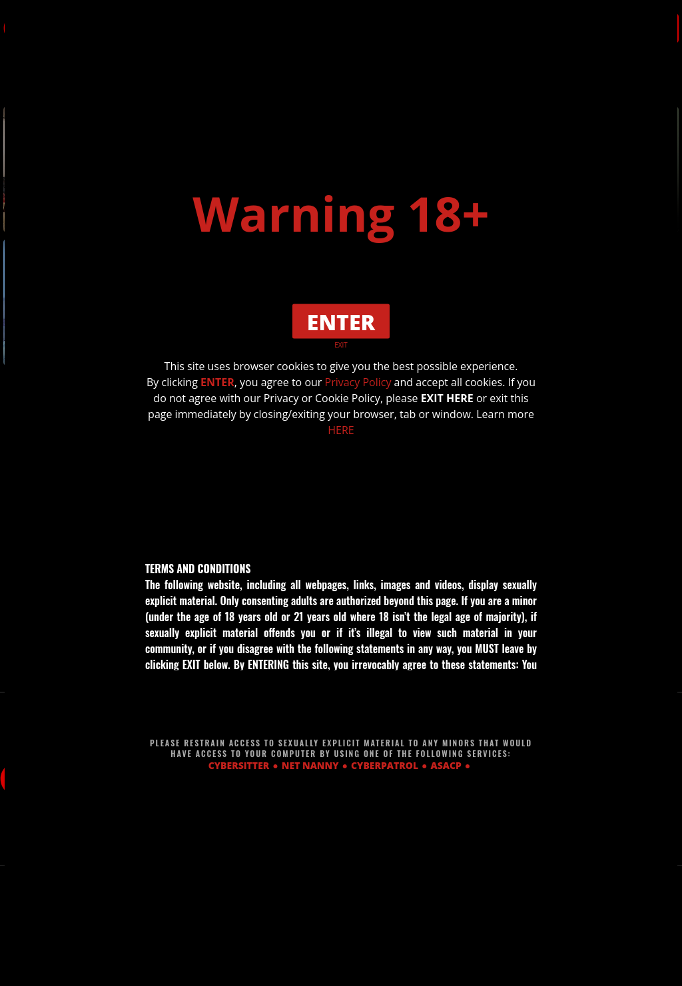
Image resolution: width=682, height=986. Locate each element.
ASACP (446, 764)
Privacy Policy (358, 382)
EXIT (341, 345)
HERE (341, 430)
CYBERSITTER (239, 764)
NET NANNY (310, 764)
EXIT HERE (447, 398)
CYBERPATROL (384, 764)
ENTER (217, 382)
